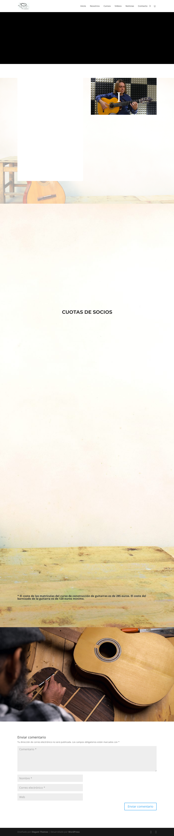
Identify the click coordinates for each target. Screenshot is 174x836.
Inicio (83, 6)
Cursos (107, 6)
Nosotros (95, 6)
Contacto (142, 6)
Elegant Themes (40, 831)
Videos (118, 6)
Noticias (130, 6)
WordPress (74, 831)
